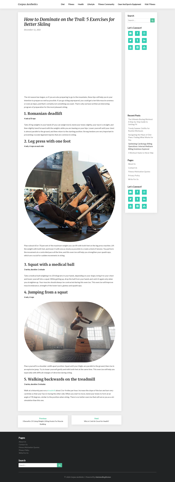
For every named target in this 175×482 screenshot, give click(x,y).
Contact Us (132, 168)
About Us (132, 164)
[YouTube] (130, 47)
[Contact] (130, 33)
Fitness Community (106, 4)
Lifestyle (90, 4)
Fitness (71, 4)
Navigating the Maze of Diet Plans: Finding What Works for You (140, 137)
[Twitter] (130, 40)
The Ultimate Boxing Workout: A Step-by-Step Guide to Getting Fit (140, 122)
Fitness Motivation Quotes (139, 171)
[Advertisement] (69, 41)
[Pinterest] (137, 47)
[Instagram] (144, 33)
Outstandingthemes (103, 477)
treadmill (51, 390)
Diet (63, 4)
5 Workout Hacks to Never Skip (140, 153)
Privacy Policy (134, 175)
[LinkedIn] (144, 40)
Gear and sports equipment (129, 4)
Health (81, 4)
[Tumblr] (137, 40)
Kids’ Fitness (150, 4)
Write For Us (133, 179)
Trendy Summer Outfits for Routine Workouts (139, 129)
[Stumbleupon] (144, 47)
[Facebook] (137, 33)
